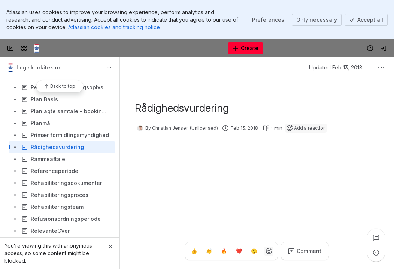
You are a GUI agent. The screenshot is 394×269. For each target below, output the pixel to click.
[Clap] (209, 251)
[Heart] (239, 251)
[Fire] (224, 251)
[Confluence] (39, 48)
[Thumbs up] (194, 251)
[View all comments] (376, 238)
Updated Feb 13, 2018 (336, 67)
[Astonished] (254, 251)
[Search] (178, 48)
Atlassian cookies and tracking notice (114, 27)
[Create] (245, 48)
